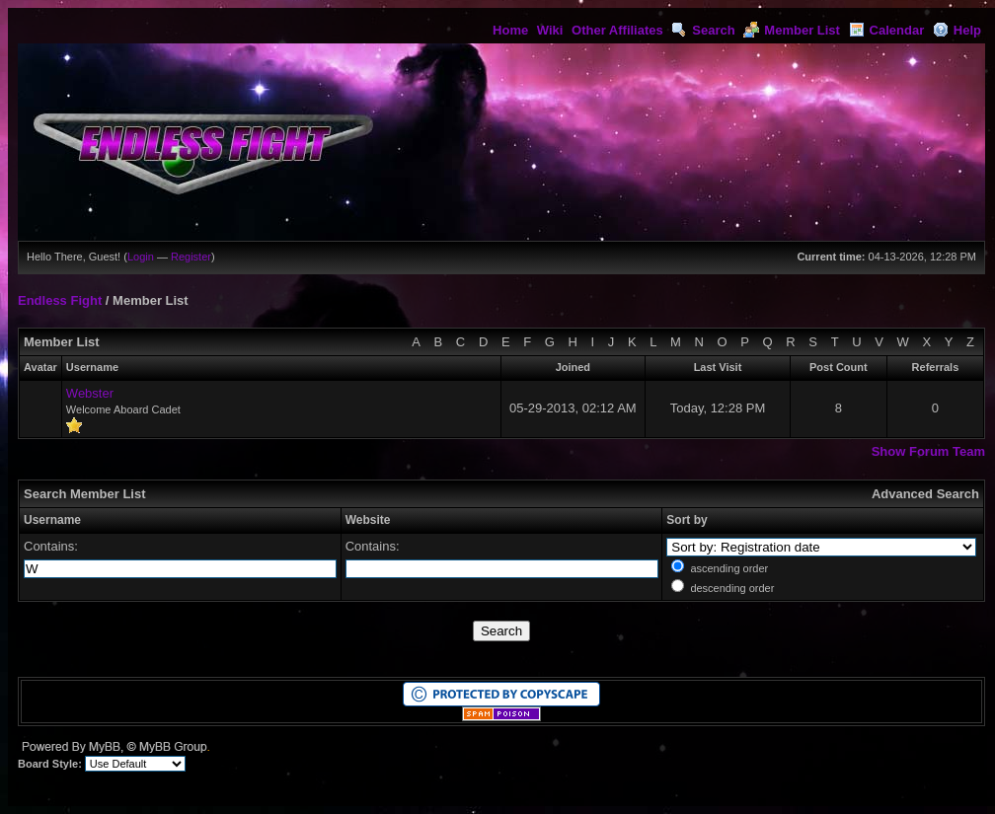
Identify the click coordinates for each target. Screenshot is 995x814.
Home (510, 30)
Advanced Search (925, 493)
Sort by (686, 520)
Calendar (887, 30)
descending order (732, 588)
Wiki (550, 30)
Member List (791, 30)
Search (702, 30)
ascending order (729, 568)
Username (52, 520)
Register (191, 256)
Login (140, 256)
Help (957, 30)
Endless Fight (60, 300)
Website (368, 520)
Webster (90, 393)
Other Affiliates (617, 30)
